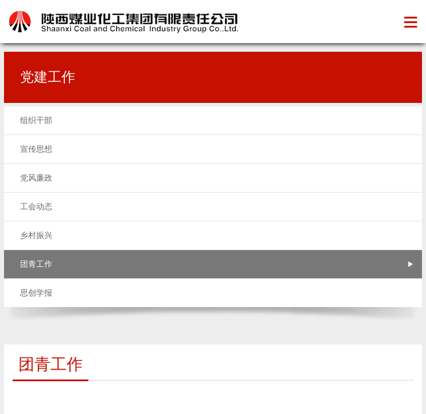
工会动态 (36, 206)
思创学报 (36, 293)
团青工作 (36, 264)
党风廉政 (36, 178)
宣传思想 (36, 149)
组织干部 (36, 120)
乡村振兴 (36, 235)
